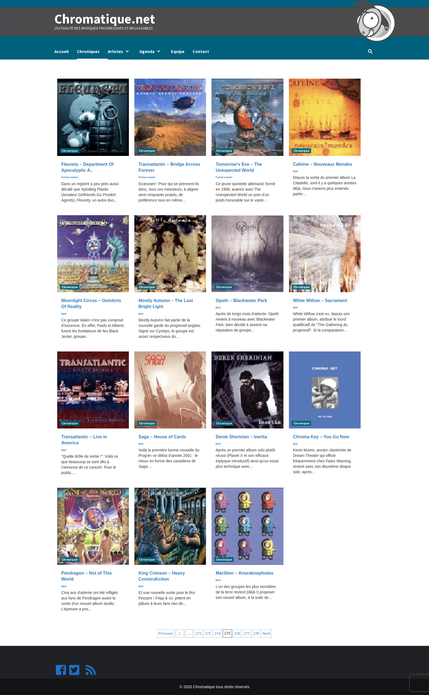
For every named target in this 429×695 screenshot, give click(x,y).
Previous (166, 633)
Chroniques (88, 51)
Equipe (177, 51)
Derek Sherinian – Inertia (241, 436)
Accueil (61, 51)
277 (247, 633)
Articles (119, 51)
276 (237, 633)
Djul (295, 171)
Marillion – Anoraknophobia (244, 573)
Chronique (70, 150)
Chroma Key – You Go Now (321, 436)
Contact (201, 51)
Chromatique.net (104, 19)
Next (266, 633)
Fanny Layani (69, 177)
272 (198, 633)
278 (256, 633)
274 (217, 633)
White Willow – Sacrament (320, 300)
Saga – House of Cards (162, 436)
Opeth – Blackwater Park (241, 300)
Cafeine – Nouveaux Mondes (322, 164)
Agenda (151, 51)
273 (208, 633)
